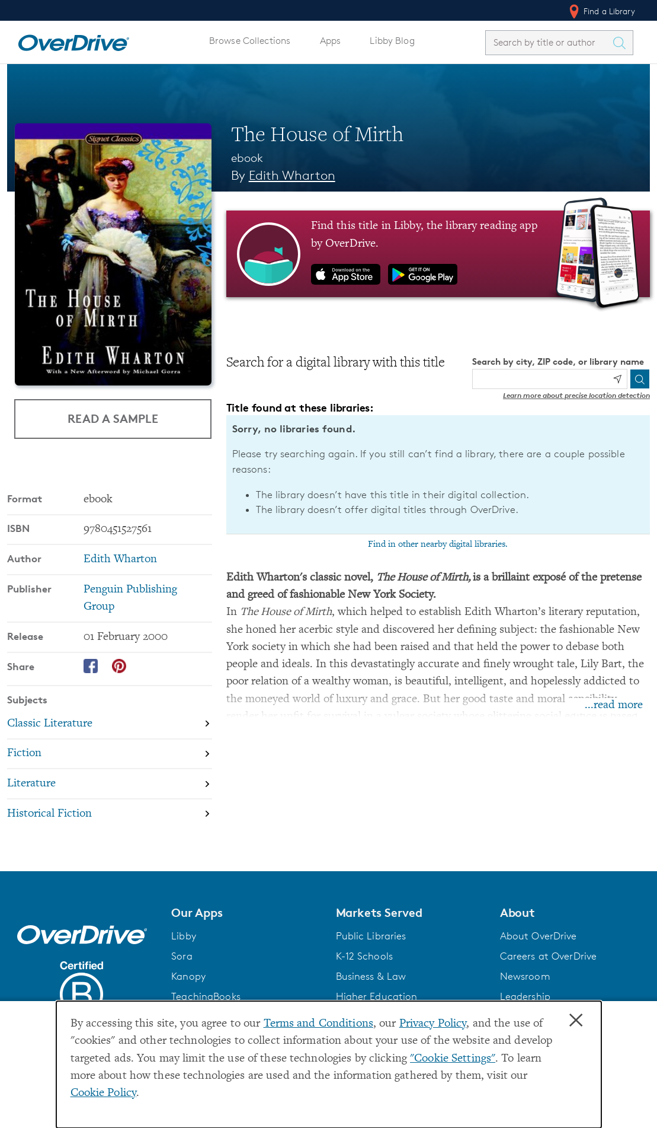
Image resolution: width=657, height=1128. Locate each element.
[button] (246, 913)
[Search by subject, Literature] (109, 783)
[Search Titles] (622, 43)
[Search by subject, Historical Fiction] (109, 814)
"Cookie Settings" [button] (452, 1059)
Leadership (525, 996)
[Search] (639, 378)
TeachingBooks (206, 996)
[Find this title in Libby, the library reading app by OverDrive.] (438, 254)
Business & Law (371, 976)
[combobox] (548, 42)
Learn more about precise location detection (576, 395)
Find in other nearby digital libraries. (438, 544)
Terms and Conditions (318, 1024)
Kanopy (188, 976)
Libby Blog (392, 40)
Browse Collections (249, 40)
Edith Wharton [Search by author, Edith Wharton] (292, 175)
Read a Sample (113, 418)
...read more (614, 705)
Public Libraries (371, 936)
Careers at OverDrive (548, 956)
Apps (330, 40)
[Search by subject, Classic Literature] (109, 723)
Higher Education (377, 996)
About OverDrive (538, 936)
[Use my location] (617, 378)
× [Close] (576, 1020)
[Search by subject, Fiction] (109, 754)
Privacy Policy (433, 1024)
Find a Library (601, 11)
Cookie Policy (103, 1093)
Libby (183, 936)
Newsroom (525, 976)
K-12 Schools (364, 956)
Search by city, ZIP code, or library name (558, 361)
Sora (182, 956)
